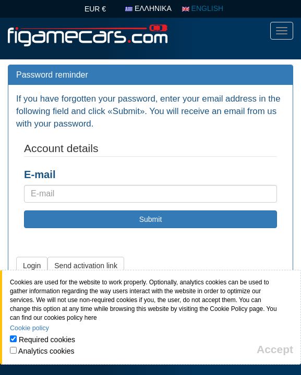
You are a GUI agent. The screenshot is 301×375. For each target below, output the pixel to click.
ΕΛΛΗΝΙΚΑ (148, 8)
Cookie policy (29, 328)
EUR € (95, 9)
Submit (150, 219)
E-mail (40, 174)
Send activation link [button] (85, 265)
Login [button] (32, 265)
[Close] (275, 349)
